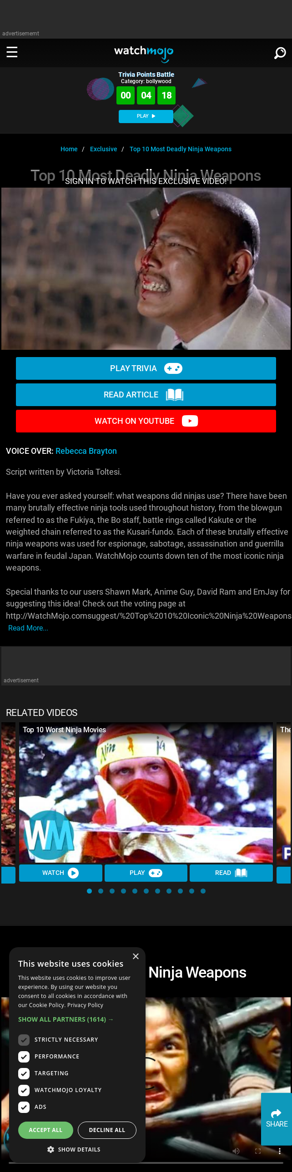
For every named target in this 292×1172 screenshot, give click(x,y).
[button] (89, 891)
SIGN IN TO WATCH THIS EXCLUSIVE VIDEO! (146, 181)
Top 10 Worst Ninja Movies (64, 729)
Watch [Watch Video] (60, 873)
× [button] (135, 956)
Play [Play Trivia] (146, 873)
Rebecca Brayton (86, 451)
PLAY (146, 116)
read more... (28, 628)
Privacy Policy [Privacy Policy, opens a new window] (85, 1005)
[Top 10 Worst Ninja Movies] (146, 792)
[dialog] (77, 1055)
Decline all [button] (107, 1130)
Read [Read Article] (231, 873)
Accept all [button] (46, 1130)
